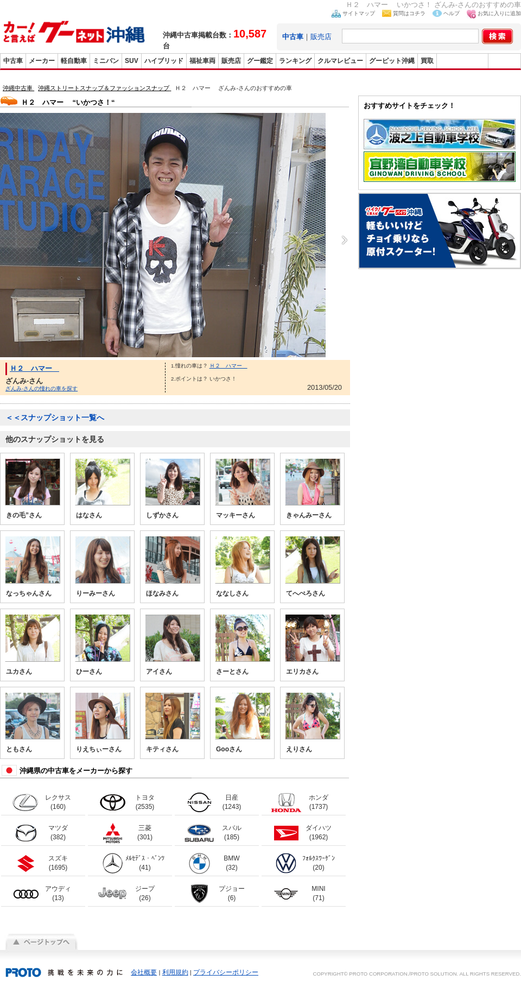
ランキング (295, 61)
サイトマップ (358, 13)
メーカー (42, 61)
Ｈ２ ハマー (34, 368)
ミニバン (106, 61)
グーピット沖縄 (392, 61)
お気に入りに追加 (499, 13)
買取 (427, 61)
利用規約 (175, 972)
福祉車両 (202, 61)
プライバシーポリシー (225, 972)
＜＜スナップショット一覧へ (54, 417)
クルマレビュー (340, 61)
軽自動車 (74, 61)
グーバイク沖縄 (462, 61)
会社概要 (144, 972)
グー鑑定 (260, 61)
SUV (131, 61)
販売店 (321, 37)
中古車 (13, 61)
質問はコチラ (409, 13)
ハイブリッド (163, 61)
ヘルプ (451, 13)
